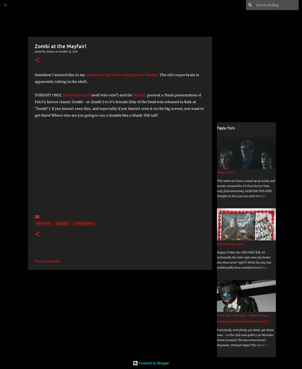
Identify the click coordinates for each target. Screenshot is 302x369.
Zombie (62, 223)
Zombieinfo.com (77, 95)
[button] (37, 60)
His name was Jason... (232, 244)
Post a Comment (47, 261)
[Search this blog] (276, 5)
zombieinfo (84, 223)
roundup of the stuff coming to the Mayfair (122, 75)
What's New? (225, 172)
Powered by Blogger (151, 363)
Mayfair (140, 95)
